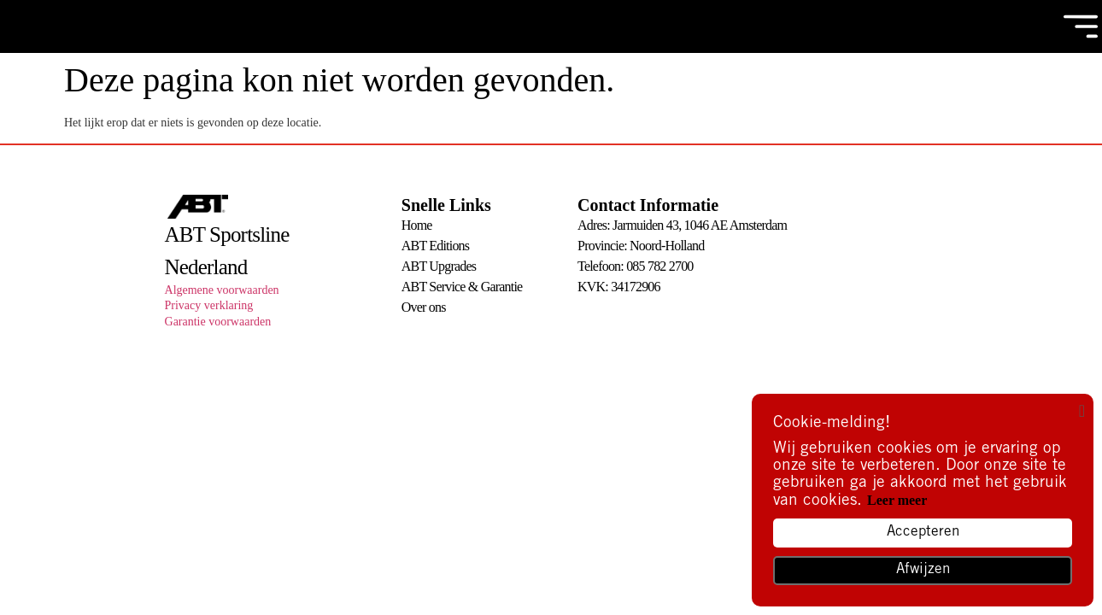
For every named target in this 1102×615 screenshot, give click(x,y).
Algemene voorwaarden (222, 290)
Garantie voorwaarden (218, 321)
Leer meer (897, 500)
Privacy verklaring (209, 305)
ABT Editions (435, 245)
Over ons (424, 307)
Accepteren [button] (923, 532)
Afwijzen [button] (923, 570)
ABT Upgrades (439, 266)
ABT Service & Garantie (462, 286)
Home (417, 225)
